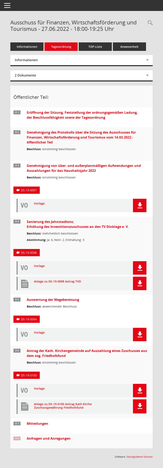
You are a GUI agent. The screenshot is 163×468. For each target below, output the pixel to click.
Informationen (27, 47)
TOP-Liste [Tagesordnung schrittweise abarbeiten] (95, 47)
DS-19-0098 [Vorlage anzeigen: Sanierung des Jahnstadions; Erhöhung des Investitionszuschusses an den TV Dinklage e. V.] (29, 253)
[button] (139, 205)
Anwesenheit (129, 47)
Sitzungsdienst (139, 456)
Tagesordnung (61, 47)
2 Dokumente (25, 75)
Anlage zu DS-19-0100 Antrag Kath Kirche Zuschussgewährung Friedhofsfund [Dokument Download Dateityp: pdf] (63, 405)
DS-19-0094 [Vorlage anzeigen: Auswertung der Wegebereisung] (29, 319)
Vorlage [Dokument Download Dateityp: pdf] (39, 203)
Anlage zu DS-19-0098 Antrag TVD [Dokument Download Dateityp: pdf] (57, 281)
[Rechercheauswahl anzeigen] (149, 22)
